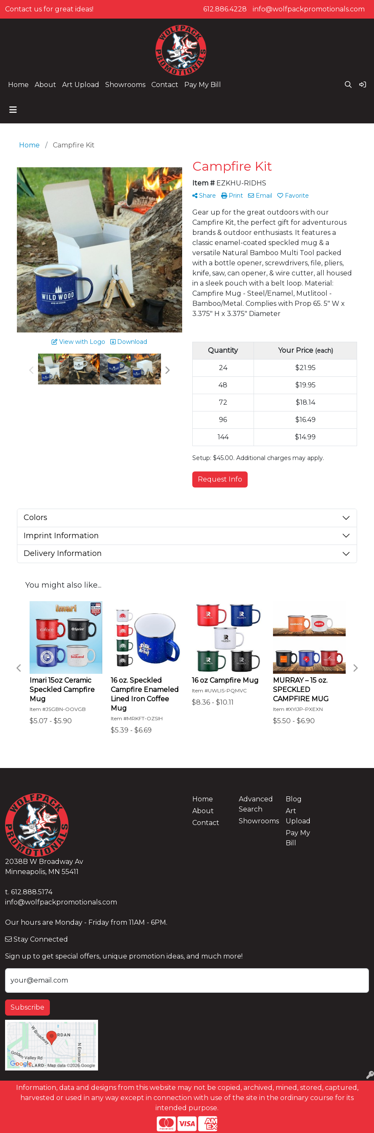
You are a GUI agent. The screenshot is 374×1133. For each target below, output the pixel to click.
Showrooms (125, 85)
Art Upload (80, 85)
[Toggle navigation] (13, 110)
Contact (164, 85)
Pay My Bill (202, 85)
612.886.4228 (225, 9)
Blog (294, 799)
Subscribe (27, 1007)
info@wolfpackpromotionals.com (309, 9)
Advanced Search (256, 804)
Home (18, 85)
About (45, 85)
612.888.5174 (31, 892)
